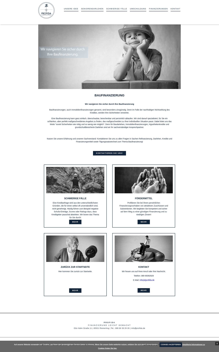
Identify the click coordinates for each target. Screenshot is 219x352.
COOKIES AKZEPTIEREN (171, 345)
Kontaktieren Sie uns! (109, 153)
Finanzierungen (158, 9)
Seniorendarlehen (92, 9)
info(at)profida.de (147, 280)
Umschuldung (138, 9)
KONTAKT (175, 9)
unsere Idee (71, 9)
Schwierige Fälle (116, 9)
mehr (75, 222)
